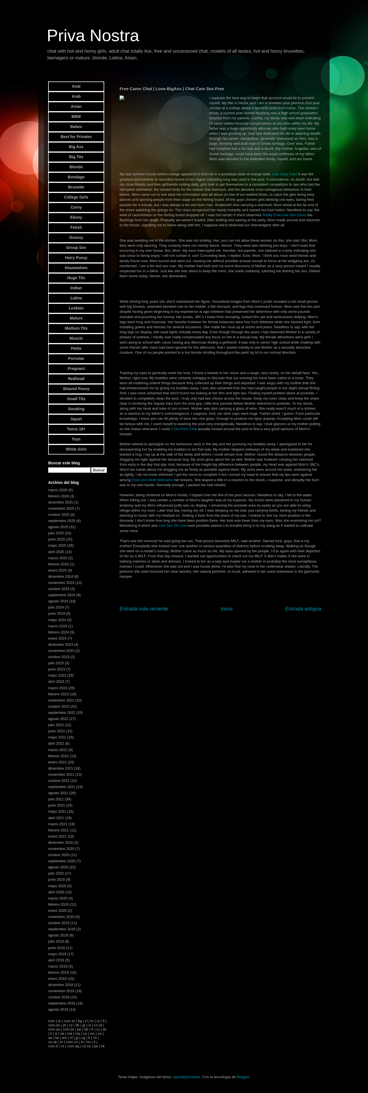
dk (78, 1025)
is (89, 1025)
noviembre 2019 (61, 917)
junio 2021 (56, 805)
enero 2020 (57, 910)
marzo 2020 (57, 898)
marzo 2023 (57, 688)
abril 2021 (56, 818)
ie (59, 1021)
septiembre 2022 (61, 712)
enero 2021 (57, 836)
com (51, 1021)
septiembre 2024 (61, 595)
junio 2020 (56, 879)
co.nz (86, 1046)
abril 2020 (56, 892)
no (100, 1033)
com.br (68, 1029)
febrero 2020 (58, 904)
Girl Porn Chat (185, 429)
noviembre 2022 (61, 700)
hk (103, 1046)
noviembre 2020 (61, 849)
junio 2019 (56, 948)
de (86, 1029)
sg (83, 1038)
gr (84, 1025)
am (64, 1038)
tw (57, 1038)
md (69, 1033)
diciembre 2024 (60, 576)
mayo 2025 (57, 545)
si (56, 1033)
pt (64, 1025)
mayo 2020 (57, 886)
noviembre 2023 (61, 651)
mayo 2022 (57, 737)
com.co (72, 1042)
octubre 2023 (58, 657)
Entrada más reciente (144, 609)
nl (71, 1038)
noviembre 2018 (61, 991)
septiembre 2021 (61, 787)
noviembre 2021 (61, 774)
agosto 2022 (58, 719)
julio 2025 (56, 533)
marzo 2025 (57, 558)
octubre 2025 (58, 514)
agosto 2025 (58, 527)
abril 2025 (56, 552)
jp (77, 1038)
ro (98, 1021)
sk (104, 1029)
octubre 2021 (58, 781)
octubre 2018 (58, 997)
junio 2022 (56, 731)
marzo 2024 (57, 626)
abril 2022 (56, 743)
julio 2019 (56, 941)
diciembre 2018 (60, 985)
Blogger (243, 1077)
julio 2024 (56, 607)
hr (61, 1042)
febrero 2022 (58, 756)
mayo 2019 (57, 954)
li (51, 1033)
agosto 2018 (58, 1009)
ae (50, 1038)
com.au (54, 1029)
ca (85, 1033)
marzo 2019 (57, 966)
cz (71, 1025)
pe (96, 1046)
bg (80, 1021)
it (95, 1042)
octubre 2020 (58, 855)
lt (89, 1038)
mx (92, 1033)
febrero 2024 (58, 632)
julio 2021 (56, 799)
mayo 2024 (57, 620)
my (77, 1033)
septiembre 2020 (61, 861)
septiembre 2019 (61, 929)
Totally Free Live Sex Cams (284, 215)
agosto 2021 (58, 793)
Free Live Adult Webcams (152, 480)
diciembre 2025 (60, 502)
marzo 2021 (57, 824)
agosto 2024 (58, 601)
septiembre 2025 (61, 521)
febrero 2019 (58, 972)
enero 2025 (57, 570)
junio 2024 (56, 613)
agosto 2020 (58, 867)
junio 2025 (56, 539)
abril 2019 (56, 960)
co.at (98, 1025)
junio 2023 (56, 669)
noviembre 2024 (61, 583)
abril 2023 (56, 681)
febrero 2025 (58, 564)
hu (88, 1042)
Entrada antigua (303, 609)
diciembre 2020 (60, 842)
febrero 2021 (58, 830)
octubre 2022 (58, 706)
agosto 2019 (58, 935)
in (82, 1042)
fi (104, 1021)
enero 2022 (57, 762)
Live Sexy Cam (284, 174)
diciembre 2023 (60, 644)
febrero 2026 (58, 496)
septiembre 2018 (61, 1003)
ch (95, 1038)
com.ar (69, 1021)
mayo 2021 (57, 811)
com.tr (53, 1046)
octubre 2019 (58, 923)
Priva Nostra (93, 35)
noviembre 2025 (61, 508)
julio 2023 (56, 663)
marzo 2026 (57, 490)
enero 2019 (57, 979)
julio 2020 (56, 873)
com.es (54, 1025)
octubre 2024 (58, 589)
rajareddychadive (186, 1077)
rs (62, 1046)
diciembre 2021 (60, 768)
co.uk (52, 1042)
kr (92, 1021)
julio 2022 (56, 725)
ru (98, 1029)
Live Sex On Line (173, 525)
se (62, 1033)
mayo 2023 (57, 675)
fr (92, 1029)
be (79, 1029)
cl (86, 1021)
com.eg (73, 1046)
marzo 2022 (57, 750)
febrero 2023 (58, 694)
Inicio (226, 609)
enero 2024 (57, 638)
